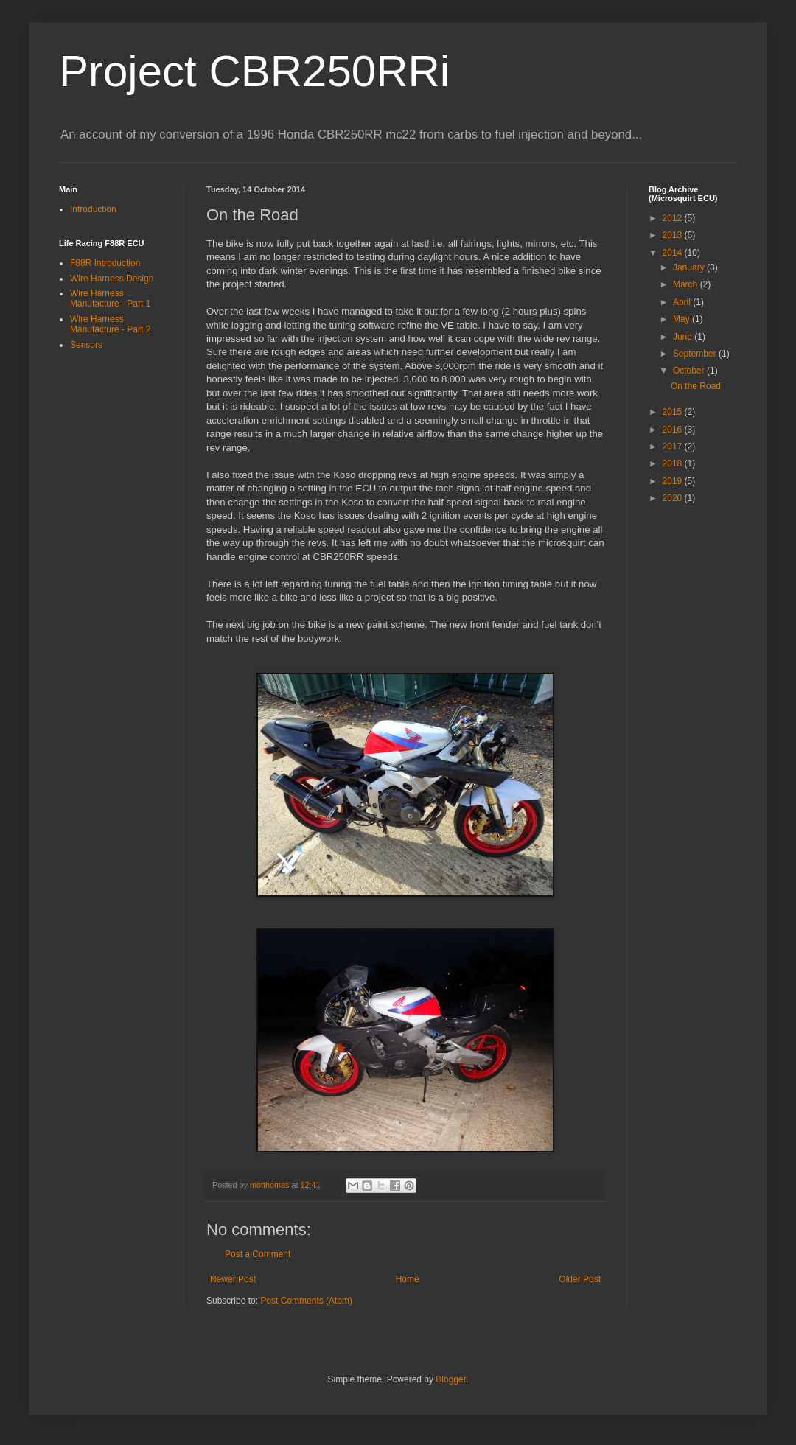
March (686, 284)
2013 (674, 235)
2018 (674, 463)
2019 (674, 481)
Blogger (451, 1379)
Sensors (86, 345)
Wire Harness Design (111, 278)
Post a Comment (257, 1254)
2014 (674, 253)
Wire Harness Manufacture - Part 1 (110, 298)
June (683, 337)
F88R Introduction (105, 263)
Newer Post (233, 1279)
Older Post (580, 1279)
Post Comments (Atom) (306, 1300)
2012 (674, 218)
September (696, 354)
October (690, 370)
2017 (674, 446)
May (682, 319)
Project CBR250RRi (254, 71)
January (690, 267)
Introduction (93, 209)
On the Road (696, 386)
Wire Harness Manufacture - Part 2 (110, 324)
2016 (674, 429)
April (683, 302)
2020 (674, 498)
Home (407, 1279)
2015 (674, 412)
